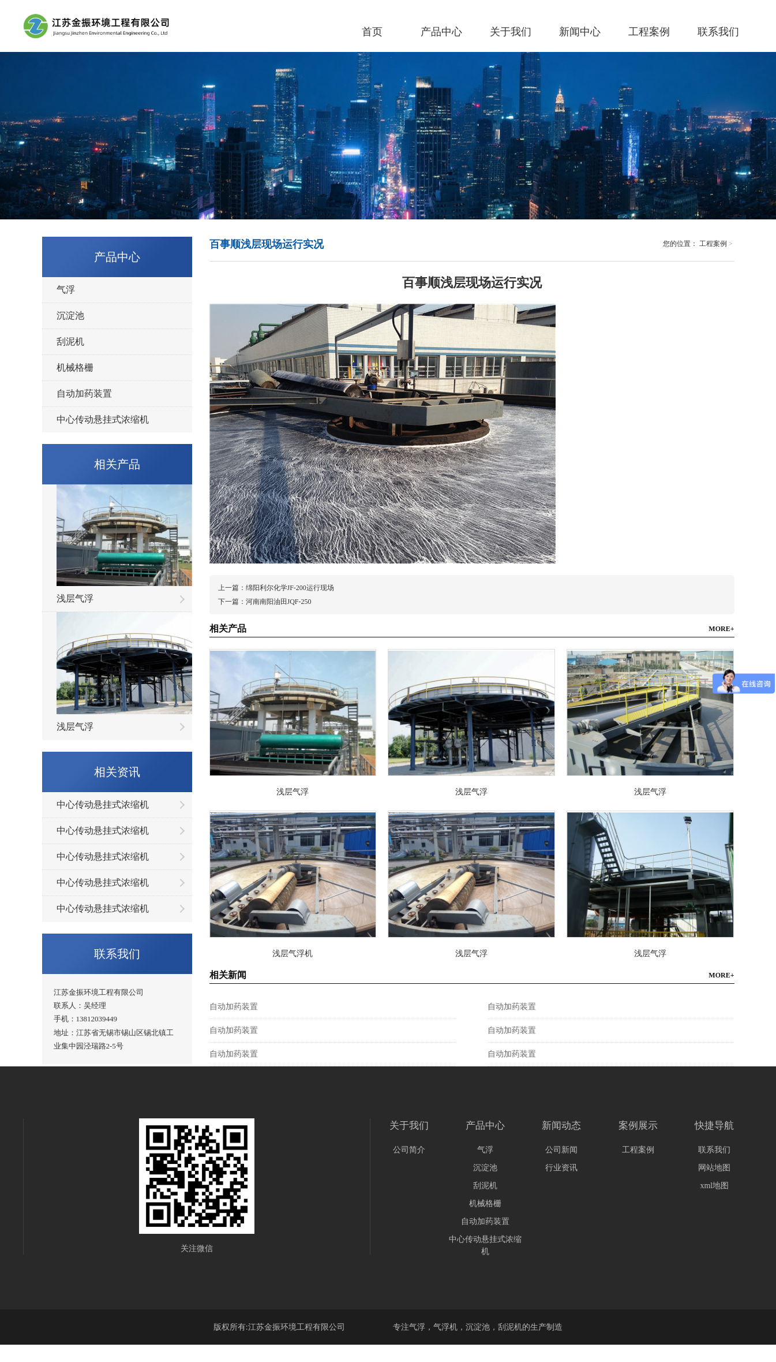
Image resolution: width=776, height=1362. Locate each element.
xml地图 (714, 1185)
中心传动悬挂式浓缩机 (103, 419)
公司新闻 (561, 1149)
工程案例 (649, 32)
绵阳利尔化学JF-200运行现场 (290, 588)
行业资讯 (561, 1167)
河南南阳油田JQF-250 (279, 602)
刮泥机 (70, 341)
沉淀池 (70, 315)
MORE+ (721, 629)
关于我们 (510, 32)
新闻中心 (580, 32)
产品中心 (441, 32)
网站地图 (714, 1167)
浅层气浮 (75, 598)
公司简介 (409, 1149)
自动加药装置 (84, 393)
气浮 (66, 289)
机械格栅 (75, 367)
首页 (372, 32)
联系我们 (718, 32)
